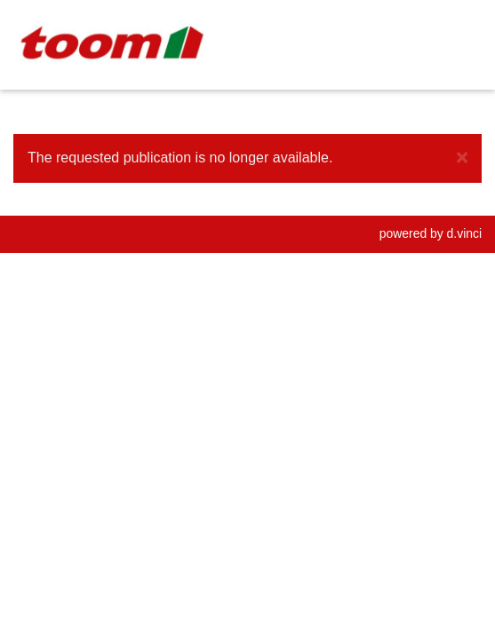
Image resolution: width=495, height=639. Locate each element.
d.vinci (464, 233)
